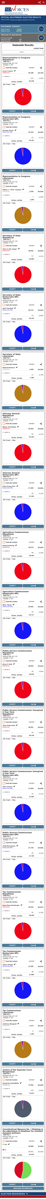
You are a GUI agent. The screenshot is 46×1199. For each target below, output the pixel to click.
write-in (6, 76)
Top (33, 111)
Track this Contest (11, 67)
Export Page (38, 48)
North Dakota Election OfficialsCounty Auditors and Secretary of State (16, 13)
